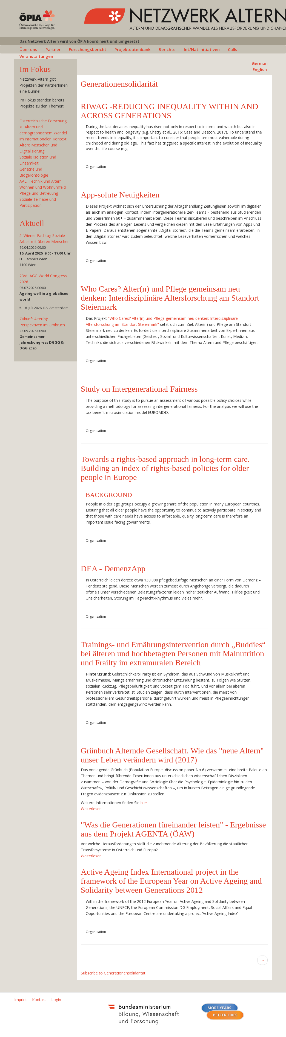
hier (144, 802)
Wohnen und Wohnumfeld (42, 187)
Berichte (167, 49)
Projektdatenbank (132, 49)
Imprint (20, 999)
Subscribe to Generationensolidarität (113, 973)
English (260, 69)
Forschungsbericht (87, 49)
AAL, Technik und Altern (40, 181)
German (260, 63)
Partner (53, 49)
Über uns (28, 49)
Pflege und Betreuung (38, 193)
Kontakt (39, 999)
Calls (232, 49)
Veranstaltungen (36, 56)
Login (56, 999)
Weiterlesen (91, 808)
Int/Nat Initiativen (202, 49)
